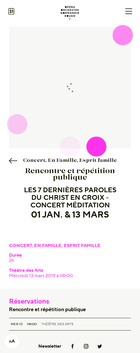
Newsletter (49, 346)
